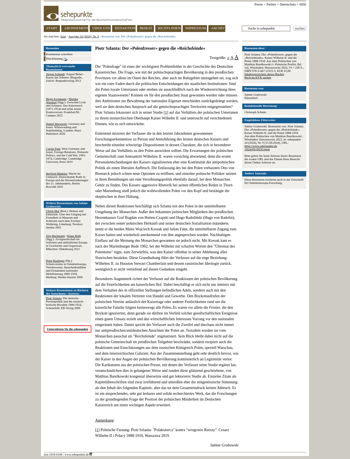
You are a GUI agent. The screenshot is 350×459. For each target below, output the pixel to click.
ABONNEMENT (76, 28)
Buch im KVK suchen (257, 77)
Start (63, 36)
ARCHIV (218, 28)
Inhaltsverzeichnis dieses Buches (264, 74)
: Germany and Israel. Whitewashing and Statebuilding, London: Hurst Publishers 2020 (65, 128)
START (51, 28)
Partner (271, 4)
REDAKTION (125, 28)
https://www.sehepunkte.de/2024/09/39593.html (260, 147)
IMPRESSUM (195, 28)
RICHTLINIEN (169, 28)
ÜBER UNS (101, 28)
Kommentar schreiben (59, 54)
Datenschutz (288, 4)
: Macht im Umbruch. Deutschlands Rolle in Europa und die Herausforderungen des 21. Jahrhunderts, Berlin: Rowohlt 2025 (67, 180)
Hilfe (302, 4)
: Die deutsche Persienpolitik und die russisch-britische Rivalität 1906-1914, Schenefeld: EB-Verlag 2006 (65, 303)
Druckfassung (56, 59)
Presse (259, 4)
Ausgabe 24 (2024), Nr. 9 (83, 36)
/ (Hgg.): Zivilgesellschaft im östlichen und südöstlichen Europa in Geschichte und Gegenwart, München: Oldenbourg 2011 (66, 242)
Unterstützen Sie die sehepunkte (67, 329)
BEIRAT (146, 28)
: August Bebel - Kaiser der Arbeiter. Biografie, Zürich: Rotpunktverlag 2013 (65, 77)
